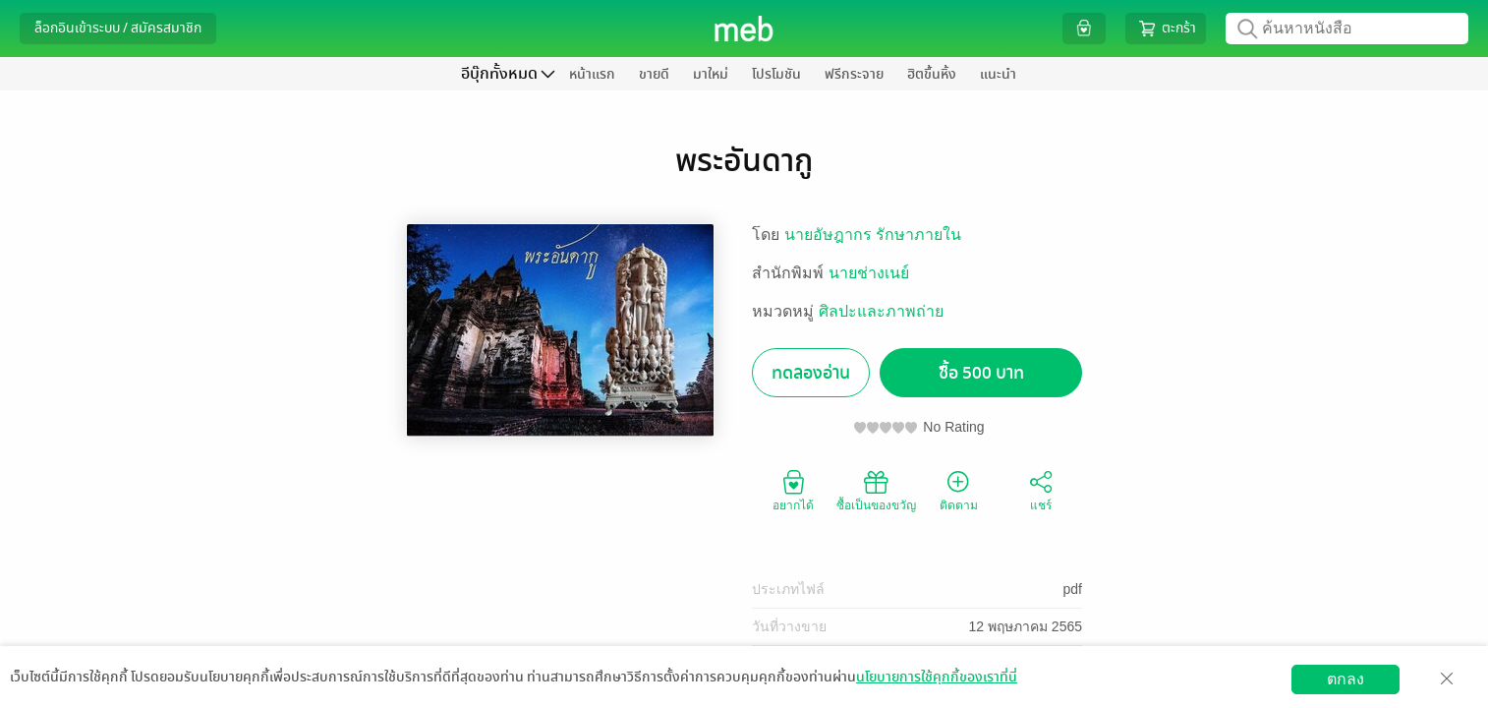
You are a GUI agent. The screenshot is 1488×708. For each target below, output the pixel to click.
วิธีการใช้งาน (1358, 692)
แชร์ (1041, 489)
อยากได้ (793, 489)
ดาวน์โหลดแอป (129, 692)
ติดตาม (959, 489)
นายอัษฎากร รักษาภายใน (872, 234)
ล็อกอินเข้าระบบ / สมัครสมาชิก (117, 28)
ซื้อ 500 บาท (981, 373)
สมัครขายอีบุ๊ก (1254, 692)
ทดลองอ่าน (811, 373)
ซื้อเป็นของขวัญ (876, 489)
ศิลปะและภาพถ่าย (881, 311)
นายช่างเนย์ (869, 273)
